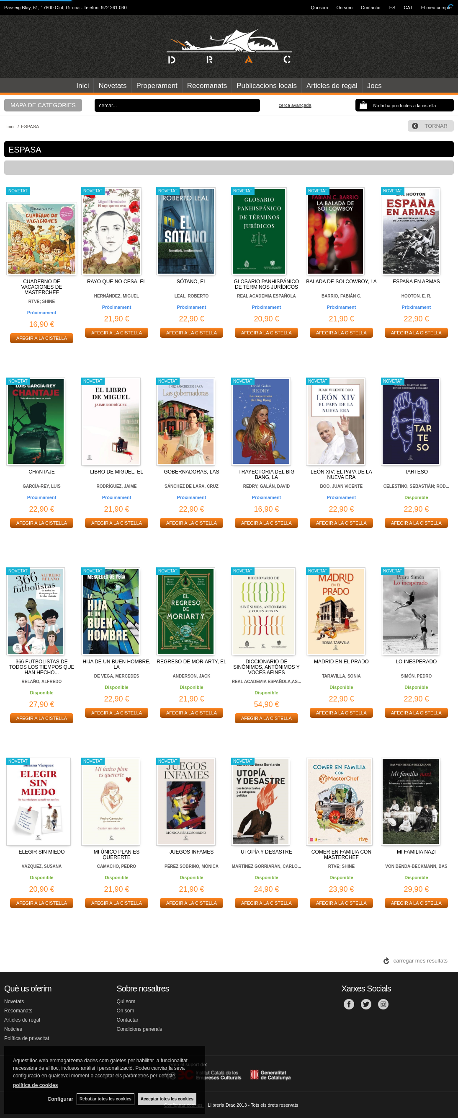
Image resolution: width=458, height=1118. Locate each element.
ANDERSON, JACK (191, 676)
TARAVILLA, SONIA (341, 676)
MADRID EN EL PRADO (341, 662)
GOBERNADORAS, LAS (191, 472)
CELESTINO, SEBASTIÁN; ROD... (416, 486)
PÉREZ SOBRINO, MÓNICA (192, 866)
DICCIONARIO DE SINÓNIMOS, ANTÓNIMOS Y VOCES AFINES (266, 667)
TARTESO (416, 472)
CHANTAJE (41, 472)
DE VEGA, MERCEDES (116, 676)
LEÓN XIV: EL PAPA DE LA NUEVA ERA (341, 474)
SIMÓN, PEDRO (416, 676)
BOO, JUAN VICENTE (341, 486)
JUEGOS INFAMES (192, 852)
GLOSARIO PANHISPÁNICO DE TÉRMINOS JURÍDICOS (266, 284)
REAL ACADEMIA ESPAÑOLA (266, 296)
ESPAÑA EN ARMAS (416, 282)
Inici (82, 86)
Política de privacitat (26, 1038)
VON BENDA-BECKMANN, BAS (416, 866)
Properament (157, 86)
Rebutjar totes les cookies (105, 1099)
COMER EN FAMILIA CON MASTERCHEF (341, 854)
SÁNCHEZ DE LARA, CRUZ (192, 486)
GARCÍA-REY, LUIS (42, 486)
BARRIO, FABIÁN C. (341, 296)
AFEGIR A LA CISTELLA (41, 338)
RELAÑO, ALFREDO (42, 681)
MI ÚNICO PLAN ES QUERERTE (116, 854)
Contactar (371, 7)
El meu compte (436, 7)
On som (345, 7)
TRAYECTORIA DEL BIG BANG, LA (267, 474)
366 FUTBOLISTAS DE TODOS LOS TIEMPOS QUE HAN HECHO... (41, 667)
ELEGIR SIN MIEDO (41, 852)
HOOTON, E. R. (416, 296)
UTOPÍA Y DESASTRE (266, 852)
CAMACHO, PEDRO (116, 866)
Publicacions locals (267, 86)
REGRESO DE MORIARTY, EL (191, 662)
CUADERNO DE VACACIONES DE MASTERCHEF (41, 287)
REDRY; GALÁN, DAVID (266, 486)
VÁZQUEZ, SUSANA (42, 866)
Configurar (59, 1099)
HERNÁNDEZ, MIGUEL (116, 296)
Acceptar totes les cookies (167, 1099)
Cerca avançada (295, 105)
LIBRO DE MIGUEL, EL (116, 472)
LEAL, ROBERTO (191, 296)
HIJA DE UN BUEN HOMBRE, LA (116, 664)
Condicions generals (139, 1029)
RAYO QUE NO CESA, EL (116, 282)
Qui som (319, 7)
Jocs (374, 86)
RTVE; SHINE (41, 301)
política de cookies (35, 1085)
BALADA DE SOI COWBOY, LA (341, 282)
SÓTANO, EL (191, 282)
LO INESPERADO (416, 662)
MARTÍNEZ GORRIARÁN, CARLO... (266, 866)
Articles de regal (332, 86)
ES (392, 7)
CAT (408, 7)
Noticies (13, 1029)
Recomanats (207, 86)
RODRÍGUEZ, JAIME (116, 486)
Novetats (112, 86)
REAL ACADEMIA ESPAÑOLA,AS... (266, 681)
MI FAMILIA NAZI (416, 852)
